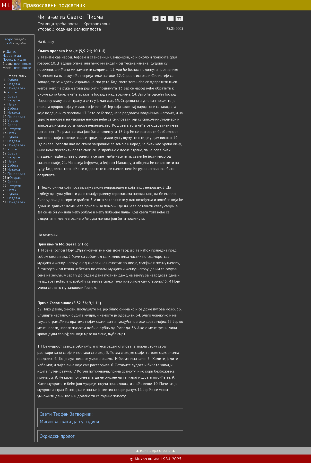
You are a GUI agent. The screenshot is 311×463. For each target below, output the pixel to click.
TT (179, 18)
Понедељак (16, 88)
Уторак (13, 92)
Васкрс (8, 39)
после (26, 63)
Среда (12, 96)
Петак (12, 104)
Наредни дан (13, 55)
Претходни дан (14, 59)
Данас (9, 51)
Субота (13, 80)
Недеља (14, 84)
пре (17, 63)
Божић (7, 43)
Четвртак (14, 100)
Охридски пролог (57, 436)
